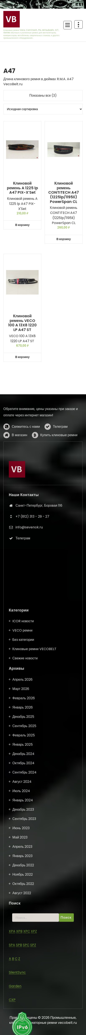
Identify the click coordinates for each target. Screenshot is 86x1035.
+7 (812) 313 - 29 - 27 (32, 587)
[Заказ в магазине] (43, 109)
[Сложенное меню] (67, 25)
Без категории (23, 990)
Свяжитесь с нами (26, 451)
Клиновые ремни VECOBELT (34, 1000)
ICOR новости (23, 972)
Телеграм (60, 451)
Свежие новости (25, 1009)
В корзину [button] (22, 225)
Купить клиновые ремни (58, 459)
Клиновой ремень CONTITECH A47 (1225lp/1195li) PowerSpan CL (63, 192)
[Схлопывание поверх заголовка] (78, 24)
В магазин (19, 459)
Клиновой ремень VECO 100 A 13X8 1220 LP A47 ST (22, 323)
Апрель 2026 (22, 1030)
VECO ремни (22, 981)
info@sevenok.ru (29, 598)
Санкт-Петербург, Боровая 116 (39, 576)
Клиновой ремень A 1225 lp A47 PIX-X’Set (22, 188)
